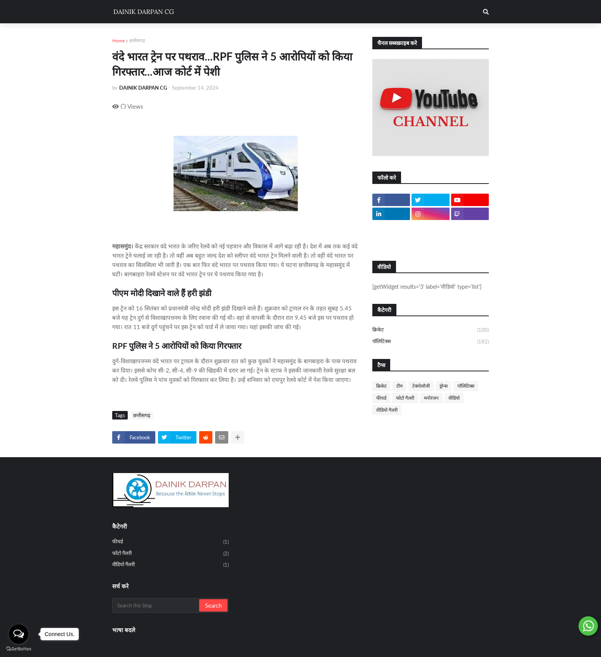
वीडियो (454, 398)
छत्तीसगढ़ (137, 40)
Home (118, 40)
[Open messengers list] (18, 634)
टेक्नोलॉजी (421, 386)
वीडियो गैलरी (387, 410)
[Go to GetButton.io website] (18, 649)
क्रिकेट (430, 330)
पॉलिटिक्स (430, 341)
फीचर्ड (381, 398)
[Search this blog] (156, 605)
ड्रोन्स (443, 386)
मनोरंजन (431, 398)
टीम (399, 386)
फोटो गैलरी (405, 398)
